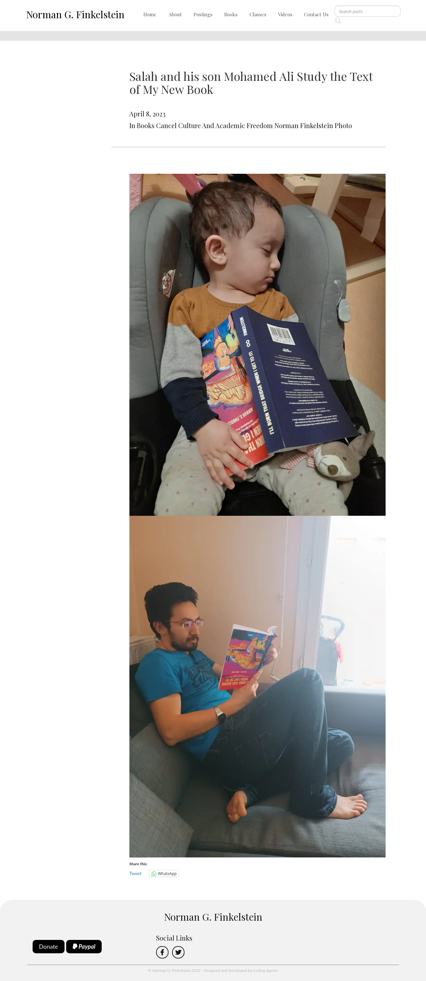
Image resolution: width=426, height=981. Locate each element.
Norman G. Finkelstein (75, 14)
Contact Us (316, 14)
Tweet (135, 873)
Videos (285, 14)
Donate (48, 946)
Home (149, 14)
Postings (203, 14)
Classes (258, 14)
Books (231, 14)
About (175, 14)
